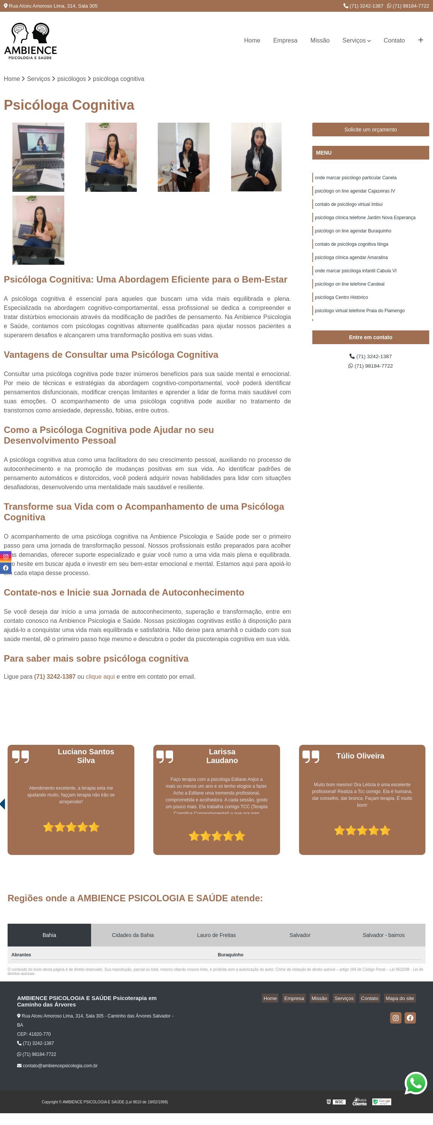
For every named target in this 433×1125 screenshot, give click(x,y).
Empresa (285, 40)
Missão (320, 40)
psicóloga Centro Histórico (341, 309)
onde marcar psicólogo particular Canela (356, 179)
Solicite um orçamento (371, 131)
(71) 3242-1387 (363, 6)
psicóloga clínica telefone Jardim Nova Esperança (365, 223)
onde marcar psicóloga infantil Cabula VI (356, 280)
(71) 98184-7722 (408, 6)
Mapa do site (401, 999)
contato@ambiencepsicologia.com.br (57, 1067)
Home (252, 40)
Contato (394, 40)
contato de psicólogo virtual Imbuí (349, 208)
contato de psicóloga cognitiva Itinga (351, 251)
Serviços (354, 40)
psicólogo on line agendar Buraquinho (353, 237)
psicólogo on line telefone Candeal (349, 295)
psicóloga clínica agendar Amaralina (351, 266)
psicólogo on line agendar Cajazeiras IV (355, 194)
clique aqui (100, 677)
